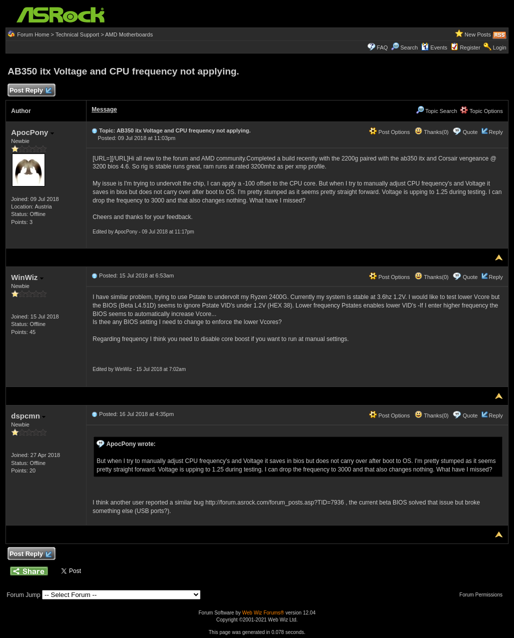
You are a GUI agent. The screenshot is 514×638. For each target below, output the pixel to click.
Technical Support (77, 35)
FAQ (382, 47)
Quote (470, 132)
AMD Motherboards (128, 35)
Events (434, 47)
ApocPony (32, 132)
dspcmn (28, 416)
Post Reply (30, 90)
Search (409, 47)
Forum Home (33, 35)
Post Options (389, 132)
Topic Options (481, 111)
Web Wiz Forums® (263, 613)
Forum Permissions (484, 595)
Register (470, 47)
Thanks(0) (431, 132)
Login (499, 47)
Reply (496, 132)
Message (104, 109)
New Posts (477, 35)
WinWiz (27, 277)
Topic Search (436, 111)
